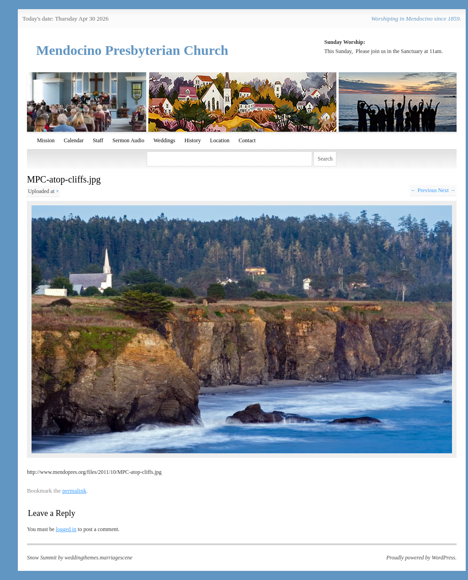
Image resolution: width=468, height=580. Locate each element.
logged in (66, 529)
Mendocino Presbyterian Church (132, 50)
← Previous (424, 190)
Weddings (165, 140)
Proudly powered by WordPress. (421, 557)
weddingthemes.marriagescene (98, 557)
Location (219, 140)
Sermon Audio (128, 140)
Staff (98, 140)
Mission (46, 140)
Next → (447, 190)
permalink (74, 490)
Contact (247, 140)
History (192, 140)
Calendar (74, 140)
